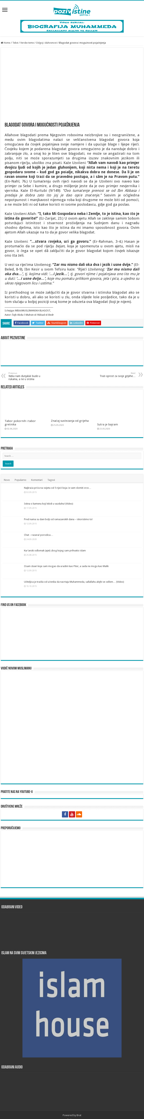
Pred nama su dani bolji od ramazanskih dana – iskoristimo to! (58, 519)
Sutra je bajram (107, 424)
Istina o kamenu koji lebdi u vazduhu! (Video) (48, 503)
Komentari (37, 479)
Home (5, 42)
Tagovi (51, 479)
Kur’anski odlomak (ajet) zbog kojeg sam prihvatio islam (55, 550)
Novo (7, 479)
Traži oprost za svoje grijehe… (115, 375)
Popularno (20, 479)
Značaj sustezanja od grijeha (70, 421)
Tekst (15, 42)
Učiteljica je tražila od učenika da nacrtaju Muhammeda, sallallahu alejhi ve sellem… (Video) (74, 581)
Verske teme (27, 42)
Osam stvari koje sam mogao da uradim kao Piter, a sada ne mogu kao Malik (66, 566)
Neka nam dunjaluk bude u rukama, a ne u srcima (28, 376)
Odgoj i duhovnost (46, 42)
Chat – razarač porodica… (38, 534)
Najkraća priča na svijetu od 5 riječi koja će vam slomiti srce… (57, 487)
